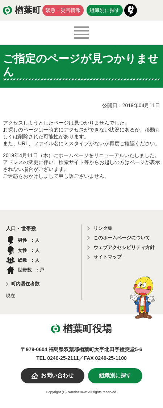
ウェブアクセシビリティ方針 (124, 247)
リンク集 (102, 228)
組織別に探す (104, 10)
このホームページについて (121, 237)
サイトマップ (107, 257)
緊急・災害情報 (63, 10)
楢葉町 (28, 10)
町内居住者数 (25, 283)
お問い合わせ (57, 375)
